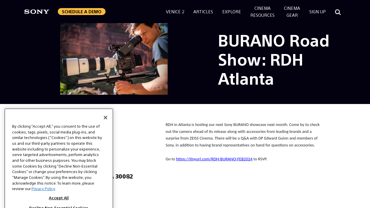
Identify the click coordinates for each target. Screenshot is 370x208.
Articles (203, 11)
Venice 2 (175, 11)
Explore (231, 11)
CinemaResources (262, 11)
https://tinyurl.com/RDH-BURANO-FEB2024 (214, 158)
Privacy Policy (43, 197)
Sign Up (317, 11)
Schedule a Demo (81, 11)
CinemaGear (292, 11)
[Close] (105, 126)
